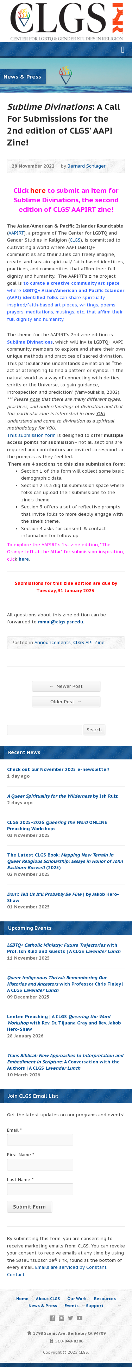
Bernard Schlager (87, 166)
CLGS (75, 240)
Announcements (52, 642)
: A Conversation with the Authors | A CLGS (65, 1062)
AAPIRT (16, 233)
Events (71, 1305)
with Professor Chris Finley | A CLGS (65, 984)
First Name (20, 1155)
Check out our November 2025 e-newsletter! (58, 769)
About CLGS (48, 1298)
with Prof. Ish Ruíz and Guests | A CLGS (63, 948)
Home (22, 1298)
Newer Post (66, 686)
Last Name (20, 1180)
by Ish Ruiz (62, 796)
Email (14, 1130)
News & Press (43, 1305)
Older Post (66, 701)
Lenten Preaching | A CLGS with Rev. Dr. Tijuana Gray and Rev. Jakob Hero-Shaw (64, 1023)
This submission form (31, 435)
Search (94, 730)
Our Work (77, 1298)
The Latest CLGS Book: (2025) (65, 861)
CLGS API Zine (89, 642)
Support (94, 1305)
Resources (105, 1298)
